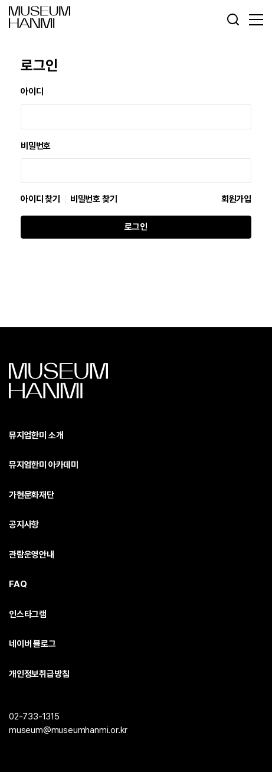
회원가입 (236, 199)
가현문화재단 (31, 495)
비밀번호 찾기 (93, 199)
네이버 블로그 (32, 644)
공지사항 (24, 524)
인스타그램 (28, 614)
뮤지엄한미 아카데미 (43, 465)
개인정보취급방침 (39, 674)
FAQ (18, 584)
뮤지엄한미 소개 (36, 435)
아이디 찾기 (40, 199)
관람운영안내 (31, 554)
